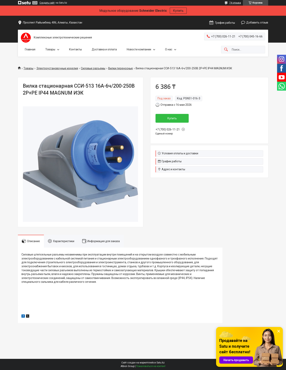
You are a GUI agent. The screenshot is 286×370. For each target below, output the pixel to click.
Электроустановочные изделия (57, 68)
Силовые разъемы (93, 68)
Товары (50, 49)
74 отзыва (235, 2)
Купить (178, 11)
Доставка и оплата (104, 49)
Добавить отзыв (257, 22)
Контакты (75, 49)
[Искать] (226, 50)
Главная (30, 49)
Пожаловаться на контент (150, 366)
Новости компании (139, 49)
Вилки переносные (120, 68)
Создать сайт (47, 2)
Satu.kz (161, 362)
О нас (168, 49)
